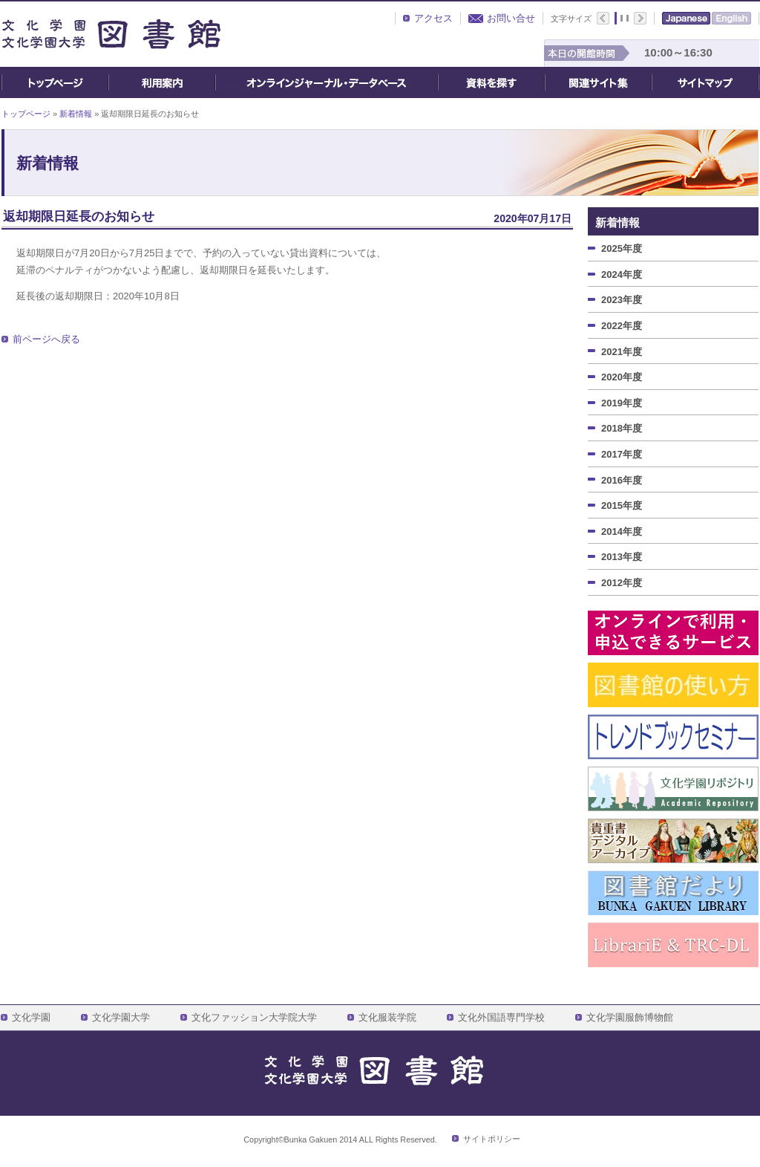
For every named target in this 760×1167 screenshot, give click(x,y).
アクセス (433, 18)
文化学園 (31, 1017)
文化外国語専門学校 (501, 1017)
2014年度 (621, 531)
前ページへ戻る (46, 339)
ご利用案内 (161, 82)
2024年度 (621, 274)
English (731, 18)
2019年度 (621, 403)
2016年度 (621, 480)
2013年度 (621, 556)
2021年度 (621, 351)
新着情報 (75, 113)
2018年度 (621, 428)
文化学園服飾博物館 (629, 1017)
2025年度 (621, 248)
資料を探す (491, 82)
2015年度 (621, 505)
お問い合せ (511, 18)
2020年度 (621, 377)
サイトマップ (705, 82)
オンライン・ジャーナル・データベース (326, 82)
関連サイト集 (598, 82)
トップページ (54, 82)
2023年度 (621, 299)
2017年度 (621, 454)
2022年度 (621, 325)
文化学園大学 (121, 1017)
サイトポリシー (491, 1138)
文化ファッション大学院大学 (254, 1017)
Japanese (686, 18)
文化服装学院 (387, 1017)
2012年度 (621, 582)
